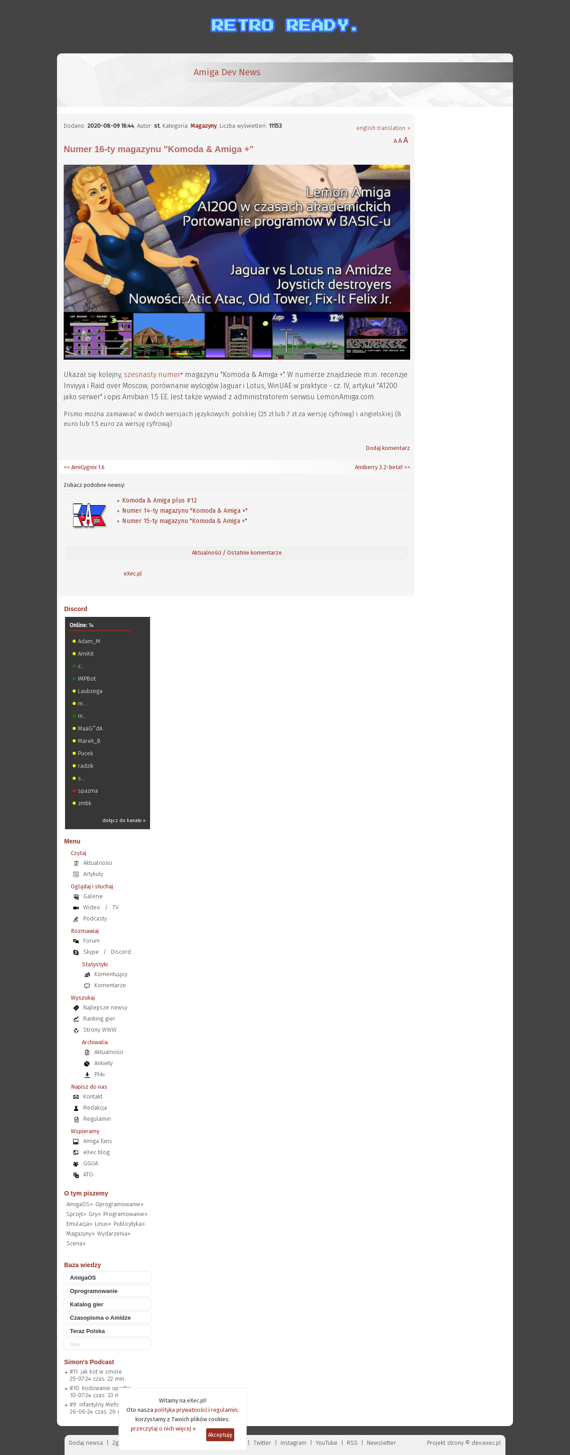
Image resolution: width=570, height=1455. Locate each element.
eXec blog (96, 1152)
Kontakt (92, 1096)
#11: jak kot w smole (96, 1371)
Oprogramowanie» (119, 1204)
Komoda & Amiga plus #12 (159, 500)
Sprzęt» (76, 1214)
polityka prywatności (181, 1409)
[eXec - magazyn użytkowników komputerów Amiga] (110, 80)
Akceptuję (220, 1434)
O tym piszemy (86, 1193)
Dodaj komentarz (388, 448)
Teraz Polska (87, 1331)
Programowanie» (125, 1214)
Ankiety (103, 1063)
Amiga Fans (97, 1141)
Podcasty (95, 918)
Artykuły (93, 874)
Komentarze (110, 985)
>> (406, 467)
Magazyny (203, 125)
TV (115, 907)
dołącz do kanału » (124, 820)
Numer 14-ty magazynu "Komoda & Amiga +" (185, 511)
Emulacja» (79, 1223)
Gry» (95, 1214)
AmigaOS (83, 1277)
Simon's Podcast (89, 1362)
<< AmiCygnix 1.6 (84, 467)
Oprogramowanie (94, 1291)
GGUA (90, 1163)
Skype (91, 951)
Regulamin (97, 1118)
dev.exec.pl (486, 1442)
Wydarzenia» (113, 1233)
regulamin (224, 1409)
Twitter (262, 1442)
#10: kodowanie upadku (100, 1388)
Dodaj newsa (86, 1442)
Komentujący (110, 974)
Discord (75, 608)
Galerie (93, 896)
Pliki (99, 1074)
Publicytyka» (129, 1223)
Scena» (76, 1243)
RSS (352, 1442)
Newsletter (381, 1442)
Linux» (103, 1223)
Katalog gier (86, 1304)
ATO (88, 1174)
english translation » (383, 128)
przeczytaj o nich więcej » (163, 1428)
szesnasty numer (152, 374)
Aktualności (206, 552)
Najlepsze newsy (105, 1007)
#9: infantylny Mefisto (97, 1404)
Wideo (91, 907)
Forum (91, 940)
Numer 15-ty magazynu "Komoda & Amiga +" (184, 521)
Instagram (293, 1442)
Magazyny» (80, 1233)
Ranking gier (99, 1018)
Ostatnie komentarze (254, 552)
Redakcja (95, 1107)
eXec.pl (133, 573)
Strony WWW (100, 1029)
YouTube (327, 1442)
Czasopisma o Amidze (100, 1317)
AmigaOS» (79, 1204)
